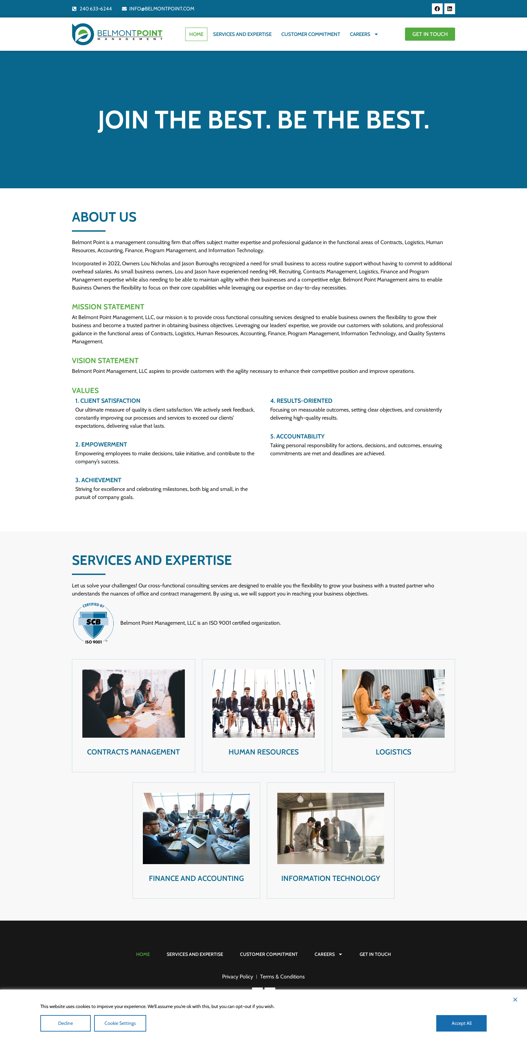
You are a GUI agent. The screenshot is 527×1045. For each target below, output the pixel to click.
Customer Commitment (309, 34)
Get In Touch (375, 954)
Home (195, 34)
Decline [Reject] (65, 1023)
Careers (363, 34)
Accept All (462, 1023)
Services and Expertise (241, 34)
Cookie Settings (120, 1023)
